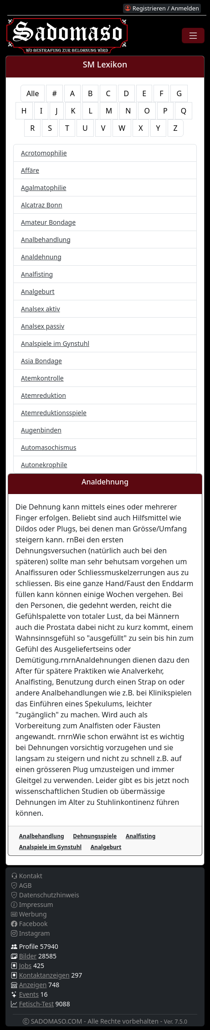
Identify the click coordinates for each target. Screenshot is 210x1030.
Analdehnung (41, 256)
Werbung (29, 914)
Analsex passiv (42, 326)
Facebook (29, 923)
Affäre (30, 170)
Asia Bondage (41, 360)
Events (29, 994)
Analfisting (37, 274)
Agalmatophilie (43, 187)
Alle (32, 93)
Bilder (28, 956)
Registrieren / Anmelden (162, 8)
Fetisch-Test (36, 1003)
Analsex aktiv (40, 308)
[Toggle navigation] (193, 35)
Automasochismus (48, 447)
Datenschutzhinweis (45, 895)
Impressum (32, 904)
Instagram (30, 933)
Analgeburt (38, 291)
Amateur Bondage (48, 222)
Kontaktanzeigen (44, 975)
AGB (21, 885)
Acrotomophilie (44, 153)
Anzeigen (33, 984)
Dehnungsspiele (95, 836)
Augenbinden (41, 430)
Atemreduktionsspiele (54, 412)
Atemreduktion (43, 395)
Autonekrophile (44, 464)
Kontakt (26, 875)
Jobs (25, 965)
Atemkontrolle (42, 378)
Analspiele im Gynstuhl (55, 343)
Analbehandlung (46, 239)
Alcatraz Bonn (41, 205)
